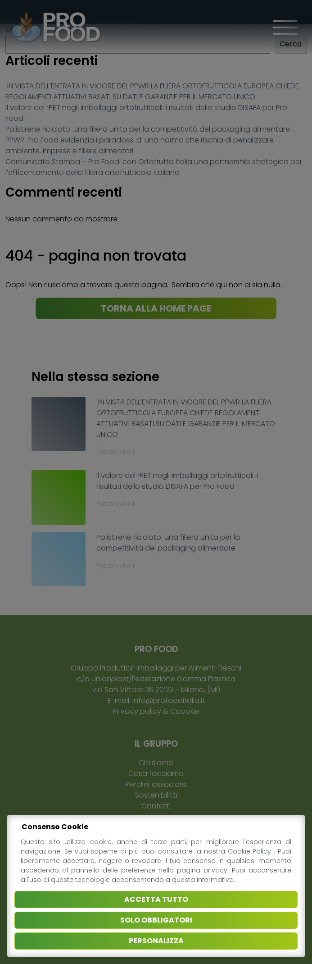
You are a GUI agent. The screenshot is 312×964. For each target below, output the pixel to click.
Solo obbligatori (156, 920)
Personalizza (156, 941)
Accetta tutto (156, 899)
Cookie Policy (251, 851)
